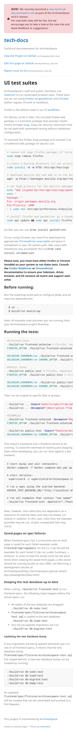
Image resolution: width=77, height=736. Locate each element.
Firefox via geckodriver (39, 98)
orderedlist (45, 726)
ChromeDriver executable (34, 241)
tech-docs (16, 40)
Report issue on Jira (27, 70)
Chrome (63, 98)
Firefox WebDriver (20, 268)
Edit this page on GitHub (31, 63)
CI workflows (52, 109)
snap (27, 124)
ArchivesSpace (48, 719)
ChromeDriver (44, 268)
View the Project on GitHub (32, 56)
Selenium (9, 94)
